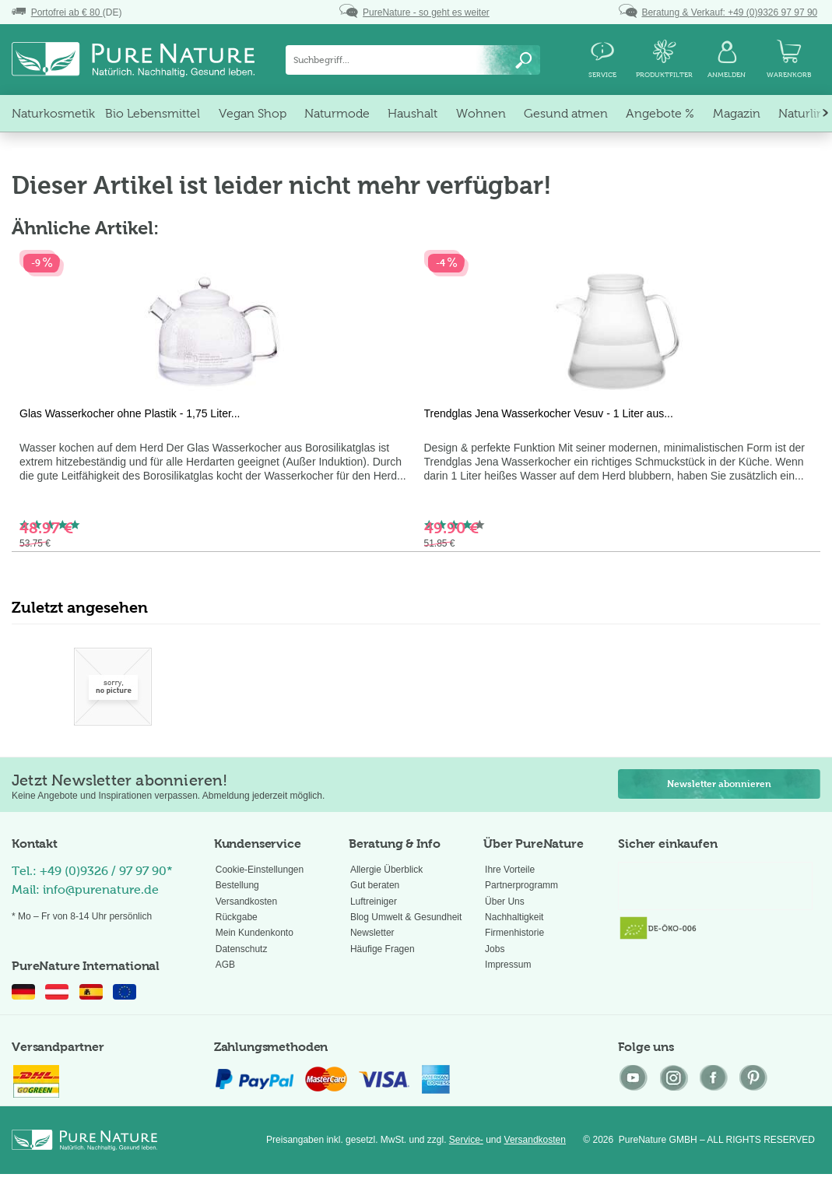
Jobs (494, 949)
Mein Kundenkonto (254, 932)
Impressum (508, 964)
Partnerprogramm (521, 885)
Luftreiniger (373, 901)
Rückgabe (237, 917)
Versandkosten (246, 901)
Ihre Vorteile (510, 869)
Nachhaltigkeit (514, 917)
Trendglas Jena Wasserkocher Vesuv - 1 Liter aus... (548, 413)
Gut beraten (374, 885)
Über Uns (505, 901)
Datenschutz (242, 949)
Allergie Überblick (386, 869)
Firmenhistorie (514, 932)
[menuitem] (413, 60)
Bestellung (237, 885)
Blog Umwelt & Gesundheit (406, 917)
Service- (466, 1139)
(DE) (66, 12)
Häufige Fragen (382, 949)
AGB (225, 964)
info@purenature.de (101, 889)
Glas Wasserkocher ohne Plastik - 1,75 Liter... (129, 413)
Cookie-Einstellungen (260, 869)
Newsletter (372, 932)
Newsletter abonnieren (719, 784)
